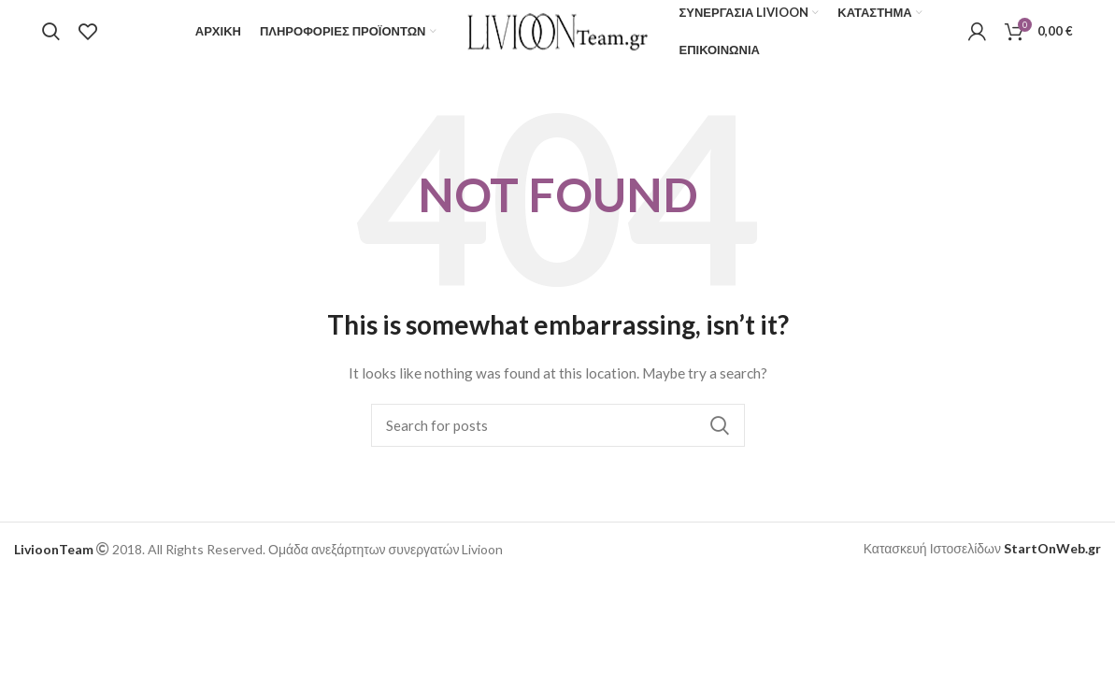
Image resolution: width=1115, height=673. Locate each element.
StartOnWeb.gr (1052, 565)
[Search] (51, 40)
